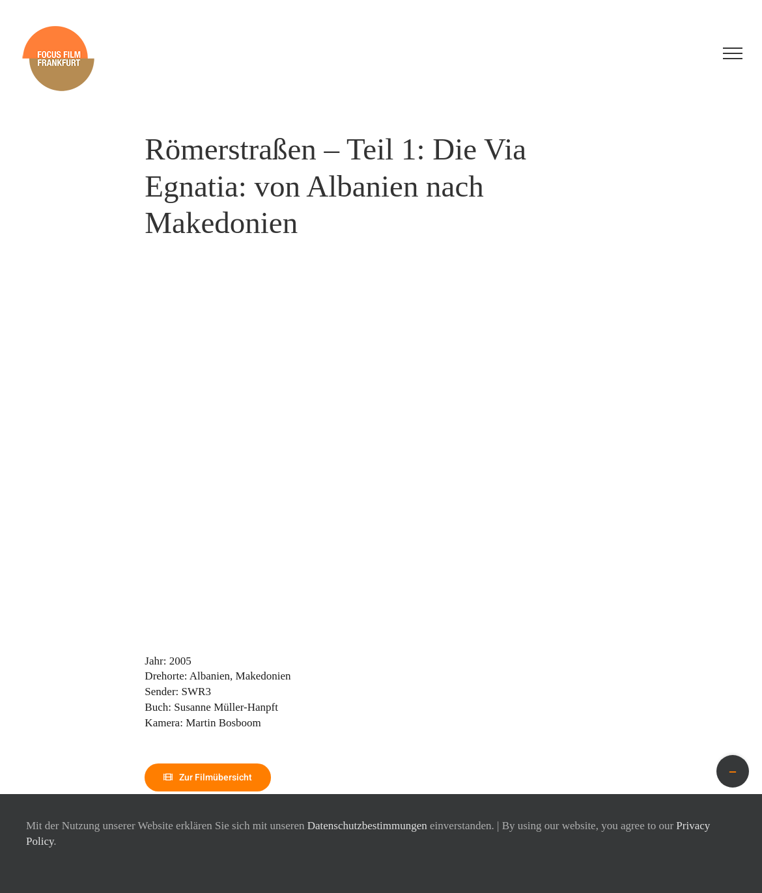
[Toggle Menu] (733, 53)
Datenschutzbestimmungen (367, 825)
